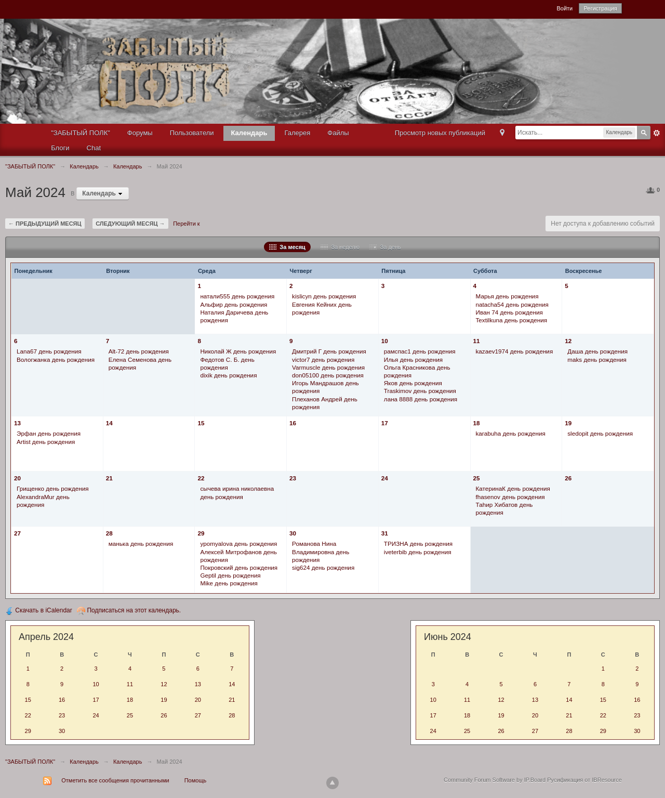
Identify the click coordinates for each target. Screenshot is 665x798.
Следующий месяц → (130, 223)
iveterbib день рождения (417, 551)
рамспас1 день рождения (420, 351)
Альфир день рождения (233, 304)
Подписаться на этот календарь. (129, 610)
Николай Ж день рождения (238, 351)
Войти (564, 8)
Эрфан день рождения (49, 433)
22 (200, 478)
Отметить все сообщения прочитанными (115, 780)
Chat (94, 148)
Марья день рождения (507, 296)
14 (109, 423)
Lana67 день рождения (49, 351)
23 (292, 478)
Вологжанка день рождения (56, 359)
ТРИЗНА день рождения (418, 543)
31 (384, 533)
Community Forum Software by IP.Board (495, 780)
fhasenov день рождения (510, 496)
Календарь (249, 133)
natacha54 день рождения (512, 304)
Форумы (140, 133)
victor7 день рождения (323, 359)
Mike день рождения (228, 583)
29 (200, 533)
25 (476, 478)
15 (200, 423)
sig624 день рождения (323, 567)
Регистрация (600, 8)
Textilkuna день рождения (512, 320)
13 (17, 423)
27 (17, 533)
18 (476, 423)
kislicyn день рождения (324, 296)
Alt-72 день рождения (139, 351)
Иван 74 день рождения (509, 312)
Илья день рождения (413, 359)
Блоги (60, 148)
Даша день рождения (597, 351)
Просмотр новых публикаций (440, 133)
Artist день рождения (46, 441)
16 (292, 423)
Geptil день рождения (230, 575)
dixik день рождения (228, 375)
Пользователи (192, 133)
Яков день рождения (413, 383)
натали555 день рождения (237, 296)
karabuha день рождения (511, 433)
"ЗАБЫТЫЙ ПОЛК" (80, 133)
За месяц (287, 247)
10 (384, 340)
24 (384, 478)
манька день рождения (141, 543)
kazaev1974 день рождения (514, 351)
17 (384, 423)
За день (385, 247)
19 (568, 423)
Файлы (338, 133)
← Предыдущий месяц (45, 223)
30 (292, 533)
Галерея (297, 133)
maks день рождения (597, 359)
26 (568, 478)
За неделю (340, 247)
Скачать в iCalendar (38, 610)
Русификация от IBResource (584, 780)
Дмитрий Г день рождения (329, 351)
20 (17, 478)
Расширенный (657, 133)
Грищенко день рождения (53, 488)
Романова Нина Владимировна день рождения (320, 551)
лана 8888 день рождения (420, 399)
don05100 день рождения (328, 375)
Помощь (195, 780)
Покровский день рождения (238, 567)
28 (109, 533)
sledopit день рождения (600, 433)
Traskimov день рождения (420, 390)
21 (109, 478)
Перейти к (186, 223)
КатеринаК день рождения (513, 488)
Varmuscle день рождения (328, 367)
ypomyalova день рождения (238, 543)
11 (476, 340)
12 (568, 340)
